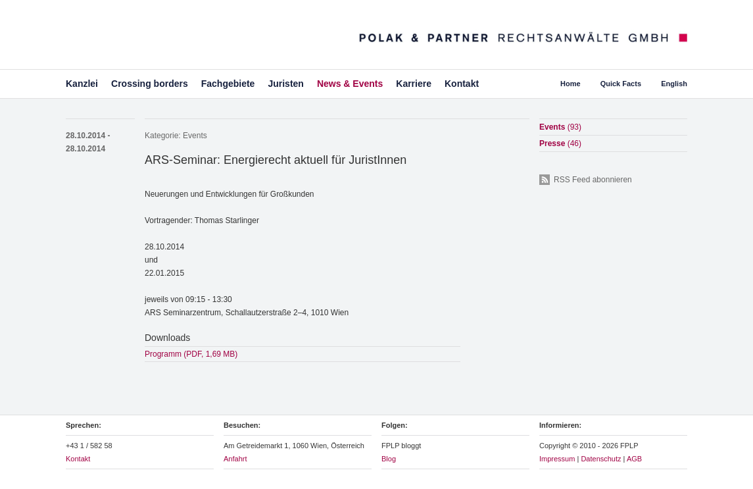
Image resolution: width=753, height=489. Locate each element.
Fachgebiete (228, 83)
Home (570, 84)
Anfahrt (235, 459)
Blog (388, 459)
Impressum (557, 459)
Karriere (413, 83)
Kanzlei (82, 83)
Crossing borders (149, 83)
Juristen (285, 83)
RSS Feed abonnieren (593, 179)
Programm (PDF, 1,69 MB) (191, 354)
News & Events (350, 83)
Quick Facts (620, 84)
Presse (560, 143)
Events (195, 135)
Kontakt (462, 83)
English (674, 84)
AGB (634, 459)
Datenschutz (601, 459)
